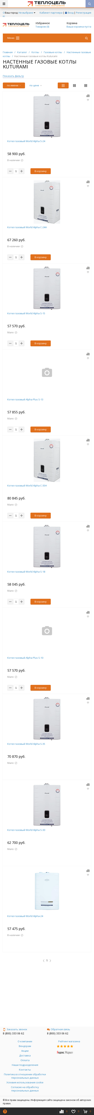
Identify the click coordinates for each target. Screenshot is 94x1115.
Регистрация (83, 12)
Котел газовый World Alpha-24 (25, 916)
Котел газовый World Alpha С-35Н (27, 485)
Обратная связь (58, 1029)
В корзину (41, 171)
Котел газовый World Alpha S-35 (26, 744)
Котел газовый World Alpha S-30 (26, 830)
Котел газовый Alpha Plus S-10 (25, 657)
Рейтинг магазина (69, 1041)
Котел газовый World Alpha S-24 (26, 141)
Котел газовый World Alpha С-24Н (27, 227)
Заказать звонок (15, 1029)
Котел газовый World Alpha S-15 (26, 313)
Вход (71, 12)
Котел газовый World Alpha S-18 (26, 571)
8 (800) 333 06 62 (13, 1033)
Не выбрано (27, 12)
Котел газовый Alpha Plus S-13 (25, 399)
